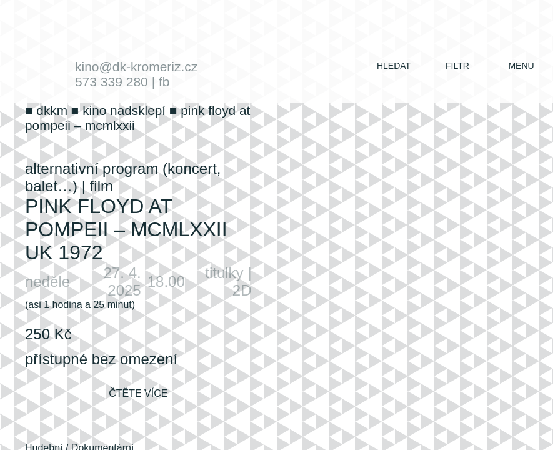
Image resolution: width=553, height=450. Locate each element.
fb (164, 81)
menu (521, 66)
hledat (394, 66)
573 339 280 (111, 81)
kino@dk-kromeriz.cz (136, 66)
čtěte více (138, 393)
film (101, 186)
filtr (457, 66)
